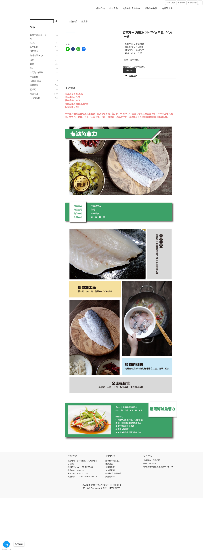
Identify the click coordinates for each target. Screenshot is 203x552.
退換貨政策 (110, 467)
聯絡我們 (129, 70)
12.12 (32, 42)
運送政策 (109, 464)
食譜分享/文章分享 (131, 8)
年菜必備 (34, 76)
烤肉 (32, 63)
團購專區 (34, 85)
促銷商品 (34, 51)
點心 (32, 68)
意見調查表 (167, 8)
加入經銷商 (110, 470)
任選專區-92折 (36, 55)
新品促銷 (34, 46)
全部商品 (113, 8)
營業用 (33, 89)
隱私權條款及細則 (113, 460)
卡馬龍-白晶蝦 (36, 72)
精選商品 (34, 93)
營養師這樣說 (151, 8)
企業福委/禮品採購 (113, 473)
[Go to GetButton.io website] (6, 549)
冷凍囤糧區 (35, 97)
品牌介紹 (100, 8)
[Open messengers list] (6, 544)
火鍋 (32, 59)
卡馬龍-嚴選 (35, 80)
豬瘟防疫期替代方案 (38, 37)
